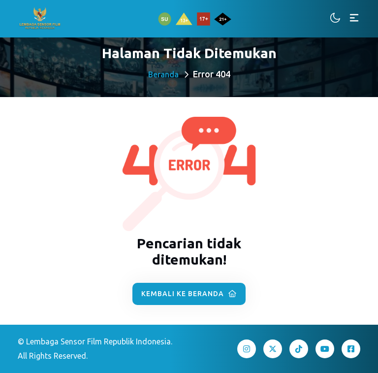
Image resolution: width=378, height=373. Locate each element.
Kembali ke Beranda (189, 294)
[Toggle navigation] (354, 18)
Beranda (163, 74)
